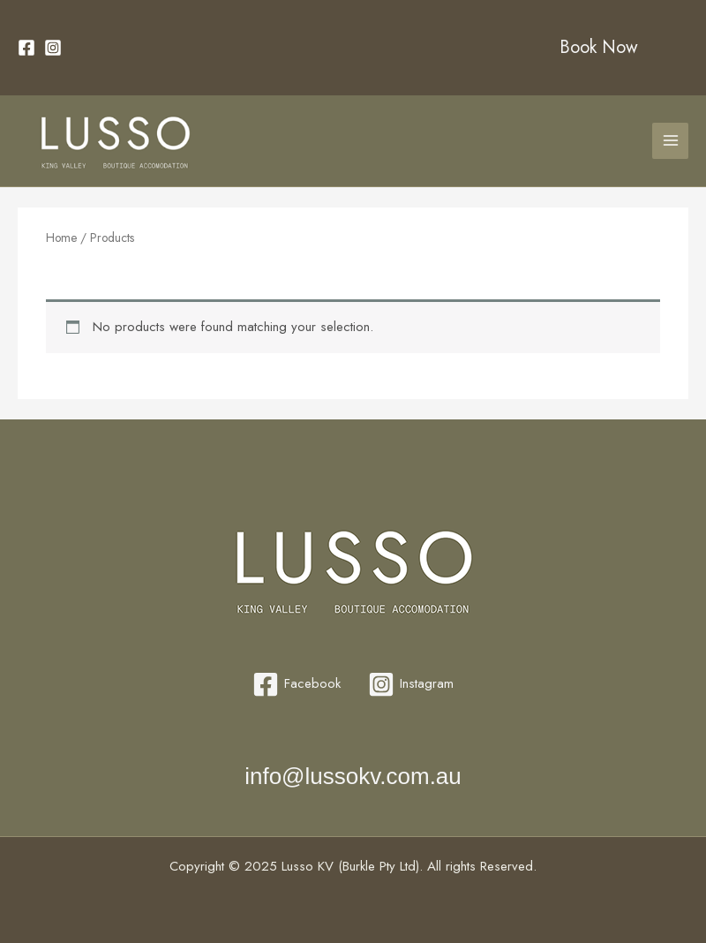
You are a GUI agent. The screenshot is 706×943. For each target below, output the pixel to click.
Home (61, 237)
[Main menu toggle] (670, 141)
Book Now (599, 47)
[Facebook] (26, 48)
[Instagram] (53, 48)
